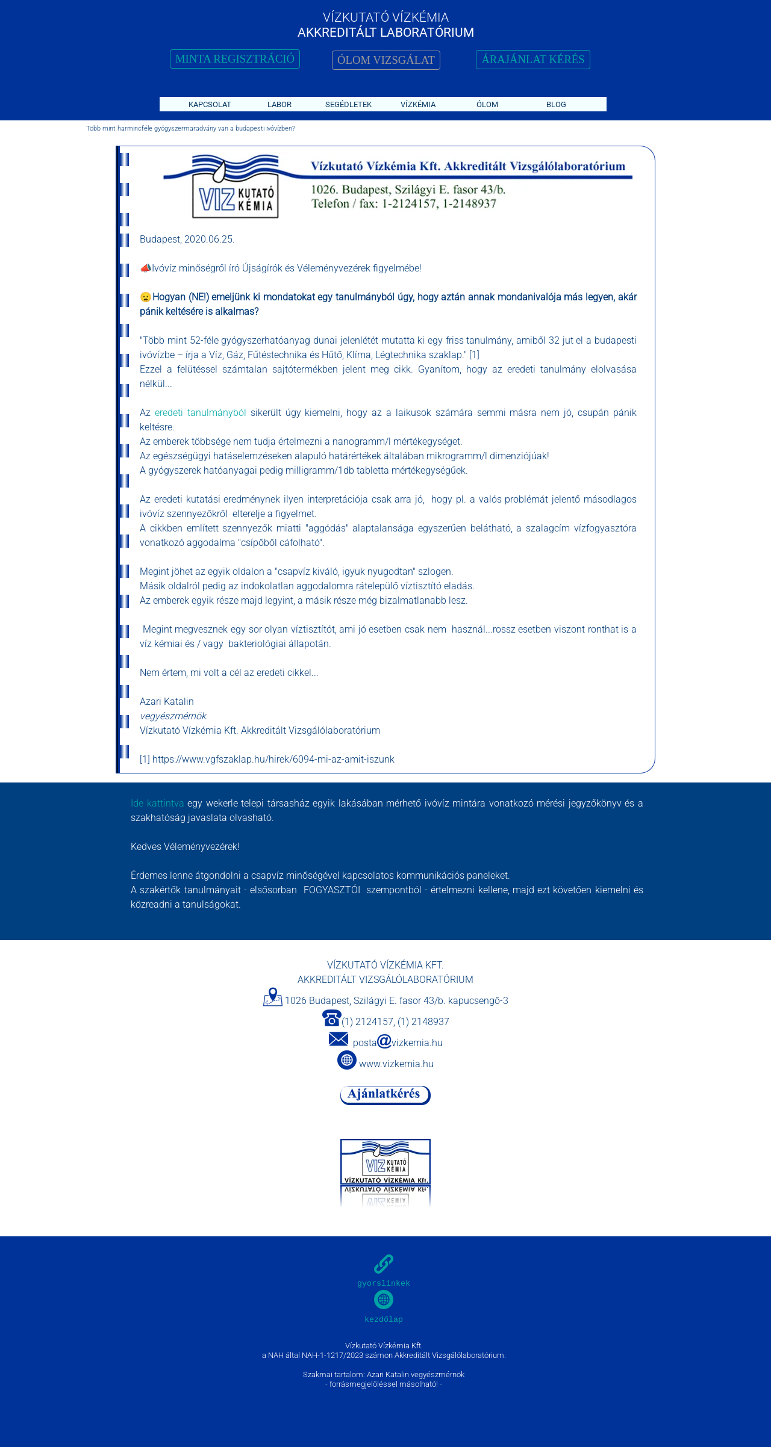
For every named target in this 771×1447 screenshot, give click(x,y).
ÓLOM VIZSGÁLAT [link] (386, 60)
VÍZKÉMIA (418, 104)
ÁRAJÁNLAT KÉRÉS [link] (532, 59)
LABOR (279, 104)
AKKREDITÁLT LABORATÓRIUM (386, 32)
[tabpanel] (393, 186)
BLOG (556, 104)
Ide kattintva (157, 803)
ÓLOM (487, 104)
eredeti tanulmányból (198, 412)
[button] (338, 1039)
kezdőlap (383, 1319)
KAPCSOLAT (210, 104)
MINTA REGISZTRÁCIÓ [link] (235, 58)
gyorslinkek (383, 1283)
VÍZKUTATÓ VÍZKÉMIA (386, 17)
